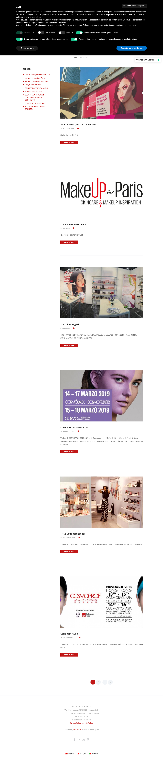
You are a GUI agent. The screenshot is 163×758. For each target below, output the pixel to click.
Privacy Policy (75, 724)
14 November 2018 (67, 538)
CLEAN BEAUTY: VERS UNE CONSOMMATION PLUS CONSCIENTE (35, 97)
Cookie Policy (87, 724)
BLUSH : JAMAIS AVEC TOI (35, 103)
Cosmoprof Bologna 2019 (75, 428)
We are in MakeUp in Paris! (76, 224)
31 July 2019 (65, 329)
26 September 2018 (67, 639)
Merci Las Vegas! (70, 324)
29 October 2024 (67, 128)
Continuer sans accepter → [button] (134, 6)
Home (75, 57)
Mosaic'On (77, 731)
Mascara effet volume (33, 91)
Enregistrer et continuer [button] (131, 48)
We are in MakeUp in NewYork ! (37, 81)
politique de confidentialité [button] (115, 12)
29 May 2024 (64, 228)
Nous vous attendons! (73, 534)
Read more (71, 142)
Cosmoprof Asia (69, 635)
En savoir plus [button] (27, 48)
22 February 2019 (67, 432)
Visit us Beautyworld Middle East (80, 124)
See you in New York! (33, 85)
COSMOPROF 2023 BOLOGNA (37, 88)
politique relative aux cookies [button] (28, 17)
